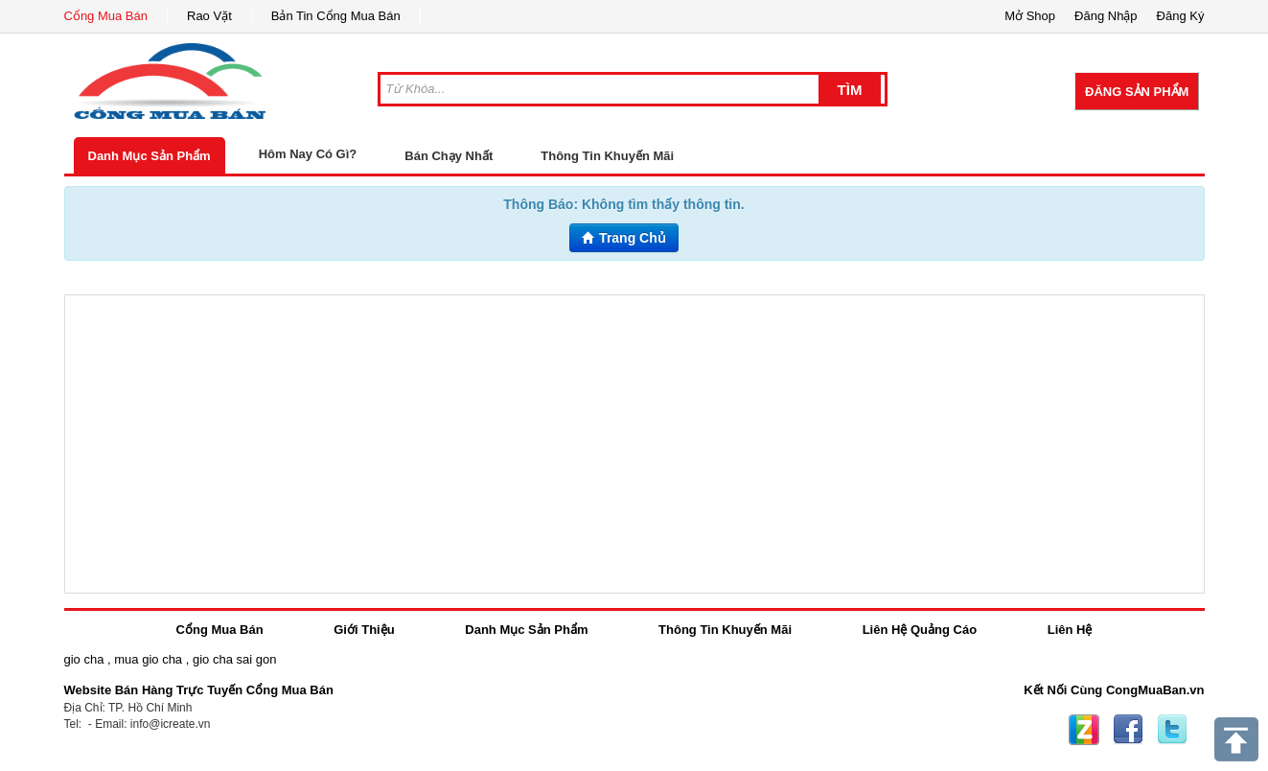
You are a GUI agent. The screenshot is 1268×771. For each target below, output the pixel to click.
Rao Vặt (209, 16)
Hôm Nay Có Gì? (308, 154)
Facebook (1128, 729)
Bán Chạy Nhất (448, 156)
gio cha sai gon (234, 659)
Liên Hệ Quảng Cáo (920, 629)
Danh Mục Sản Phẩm (149, 156)
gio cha (84, 659)
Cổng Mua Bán (106, 16)
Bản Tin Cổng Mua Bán (336, 16)
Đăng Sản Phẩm (1136, 91)
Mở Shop (1029, 16)
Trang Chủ (624, 237)
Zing (1084, 729)
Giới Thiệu (364, 629)
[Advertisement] (634, 444)
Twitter (1172, 729)
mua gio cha (148, 659)
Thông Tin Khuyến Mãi (607, 156)
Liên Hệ (1070, 629)
